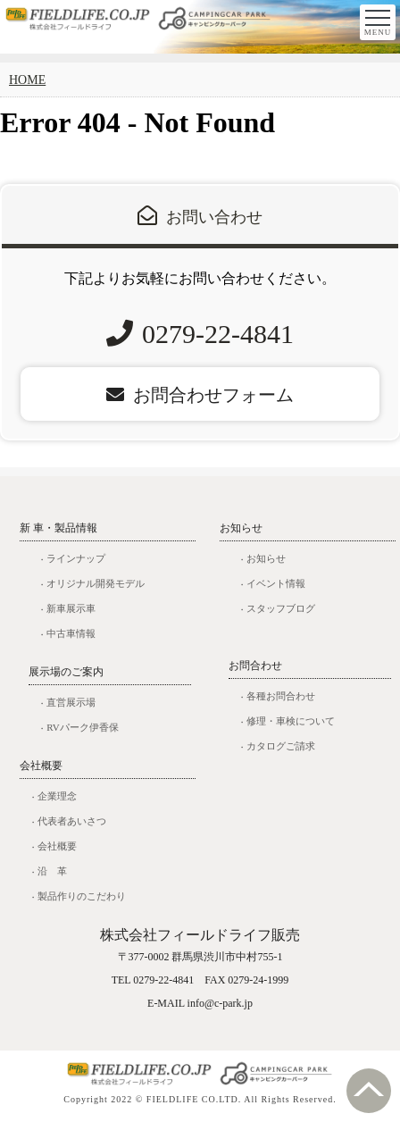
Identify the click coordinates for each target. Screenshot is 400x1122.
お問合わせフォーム (200, 395)
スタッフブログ (280, 608)
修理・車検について (290, 721)
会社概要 (57, 846)
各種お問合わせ (280, 696)
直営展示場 (71, 702)
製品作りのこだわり (82, 896)
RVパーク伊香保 (82, 727)
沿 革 (52, 871)
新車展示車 (71, 608)
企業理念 (57, 796)
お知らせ (266, 558)
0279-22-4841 (218, 333)
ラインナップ (75, 558)
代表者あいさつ (72, 821)
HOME (27, 80)
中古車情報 (71, 633)
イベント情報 (275, 583)
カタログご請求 (280, 746)
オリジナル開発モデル (95, 583)
